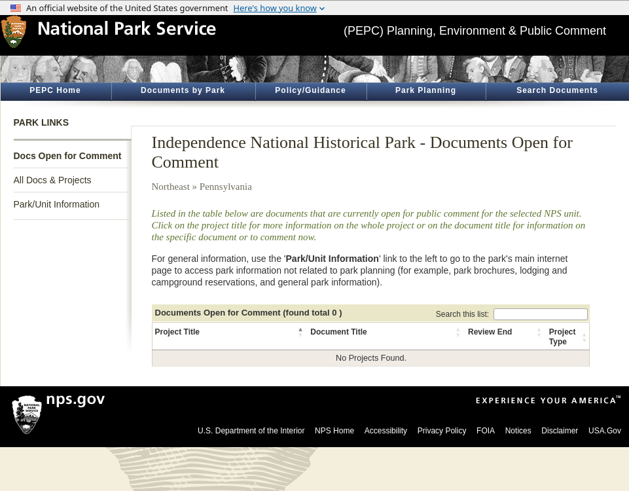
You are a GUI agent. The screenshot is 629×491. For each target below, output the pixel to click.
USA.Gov (604, 430)
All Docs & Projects (53, 180)
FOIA (485, 430)
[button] (301, 331)
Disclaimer (559, 430)
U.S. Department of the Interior (251, 430)
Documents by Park (183, 90)
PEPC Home (55, 90)
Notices (518, 430)
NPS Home (334, 430)
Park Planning (425, 90)
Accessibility (386, 430)
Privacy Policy (442, 430)
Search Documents (557, 90)
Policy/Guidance (310, 90)
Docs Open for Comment (68, 156)
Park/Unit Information (57, 204)
